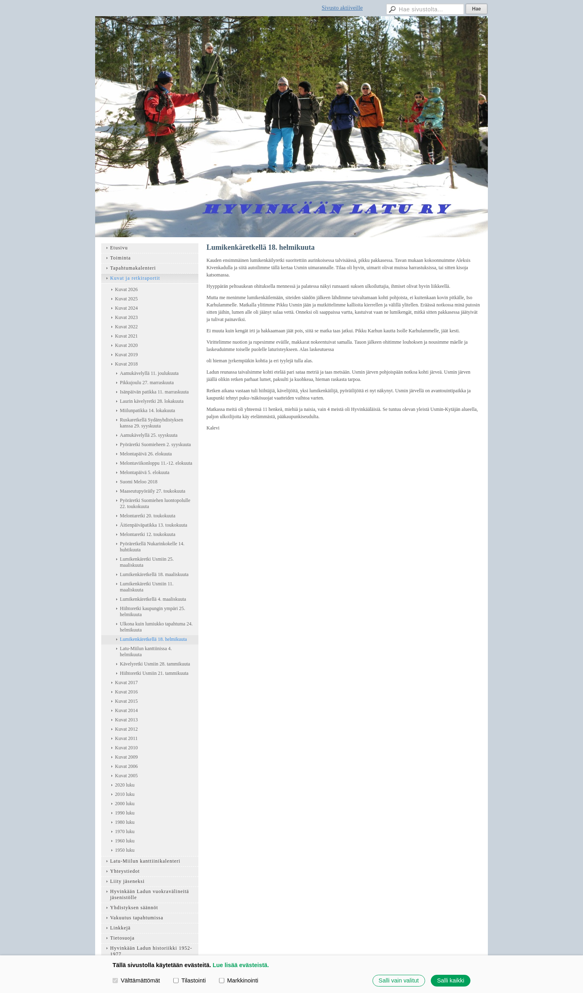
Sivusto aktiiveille (342, 8)
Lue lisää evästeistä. (241, 965)
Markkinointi (238, 980)
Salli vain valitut (399, 980)
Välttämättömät (136, 980)
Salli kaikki (450, 980)
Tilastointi (189, 980)
